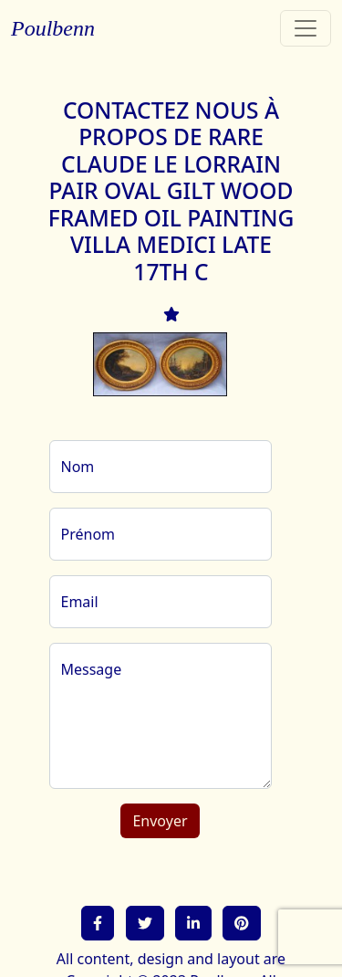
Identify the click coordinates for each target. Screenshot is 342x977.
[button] (97, 923)
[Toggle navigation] (305, 28)
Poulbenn (53, 28)
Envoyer (159, 821)
